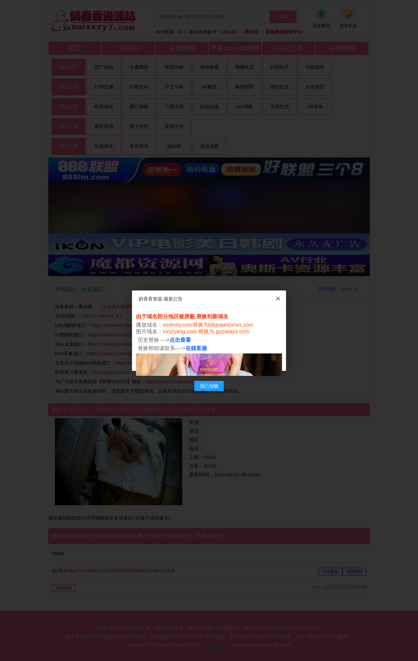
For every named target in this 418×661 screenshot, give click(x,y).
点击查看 (180, 340)
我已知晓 (209, 386)
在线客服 (196, 348)
